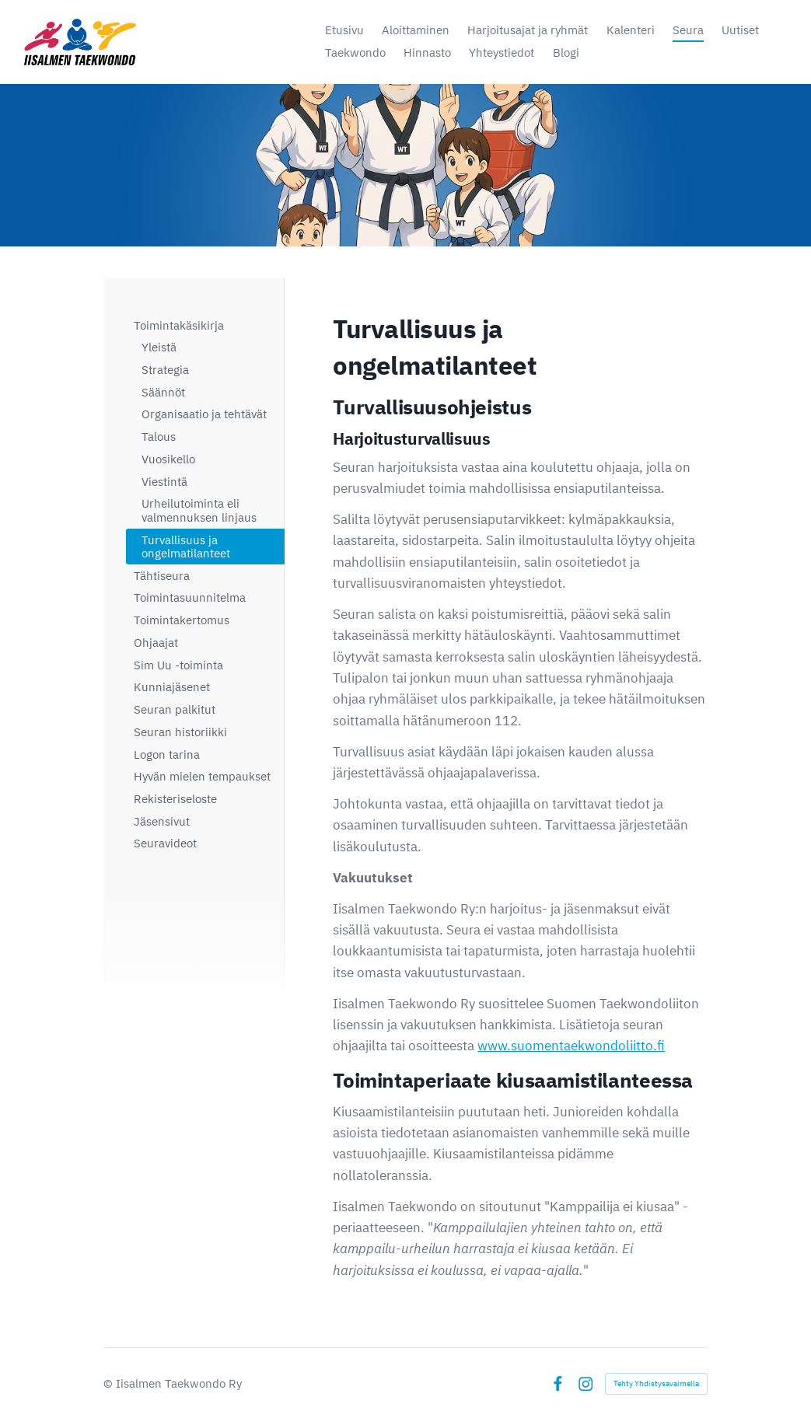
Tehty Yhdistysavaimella (656, 1383)
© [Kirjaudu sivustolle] (109, 1383)
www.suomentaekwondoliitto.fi (571, 1045)
